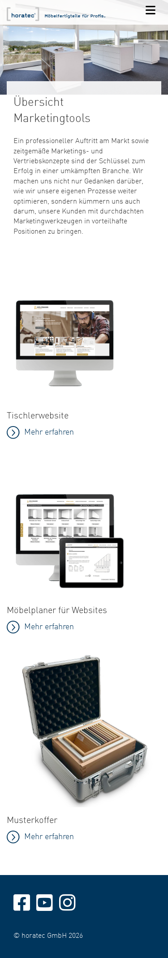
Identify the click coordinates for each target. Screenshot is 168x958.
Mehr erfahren (49, 625)
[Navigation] (150, 11)
